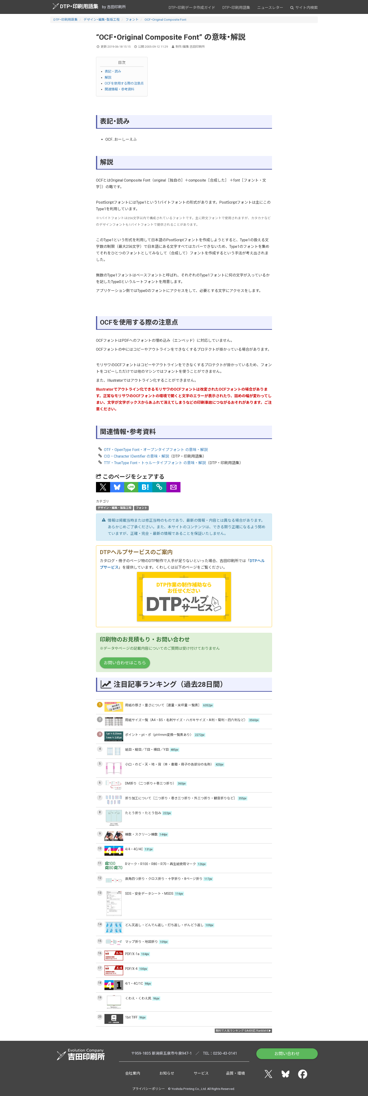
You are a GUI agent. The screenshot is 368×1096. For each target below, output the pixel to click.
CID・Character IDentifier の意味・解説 (136, 456)
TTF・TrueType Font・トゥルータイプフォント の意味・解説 (155, 463)
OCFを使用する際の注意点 (124, 84)
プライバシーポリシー (148, 1089)
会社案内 (132, 1073)
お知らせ (166, 1073)
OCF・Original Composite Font (165, 19)
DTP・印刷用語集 (75, 6)
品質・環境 (235, 1073)
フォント (132, 19)
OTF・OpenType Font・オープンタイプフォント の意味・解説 (156, 449)
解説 (108, 78)
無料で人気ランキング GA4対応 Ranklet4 (242, 1030)
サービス (201, 1073)
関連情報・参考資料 (119, 89)
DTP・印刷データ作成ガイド (192, 7)
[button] (103, 487)
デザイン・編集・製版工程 (102, 19)
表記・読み (113, 72)
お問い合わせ (287, 1053)
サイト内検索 (304, 7)
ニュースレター (270, 7)
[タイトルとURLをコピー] (159, 487)
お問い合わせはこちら (125, 662)
